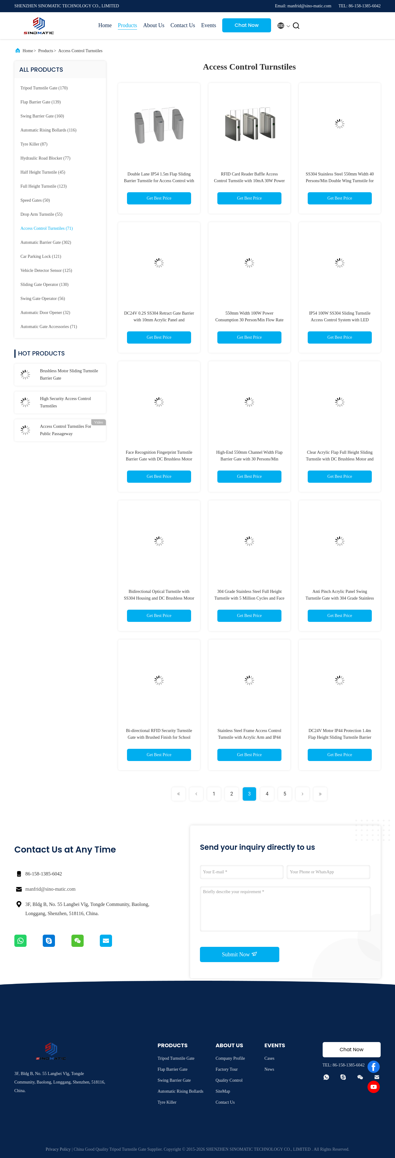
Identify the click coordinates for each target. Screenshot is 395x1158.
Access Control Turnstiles (80, 51)
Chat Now (247, 25)
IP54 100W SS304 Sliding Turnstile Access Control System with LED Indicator (339, 320)
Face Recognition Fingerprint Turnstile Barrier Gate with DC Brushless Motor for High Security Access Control (159, 459)
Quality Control (229, 1080)
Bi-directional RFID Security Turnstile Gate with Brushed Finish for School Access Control (159, 737)
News (269, 1069)
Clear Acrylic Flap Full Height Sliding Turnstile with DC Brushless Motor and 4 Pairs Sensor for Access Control (340, 459)
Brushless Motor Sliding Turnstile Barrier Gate (69, 375)
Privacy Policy (58, 1149)
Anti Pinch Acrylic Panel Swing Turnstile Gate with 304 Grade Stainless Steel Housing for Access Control (340, 598)
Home (105, 25)
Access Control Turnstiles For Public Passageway (65, 430)
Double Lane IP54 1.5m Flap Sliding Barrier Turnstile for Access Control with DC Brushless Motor (159, 181)
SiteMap (223, 1091)
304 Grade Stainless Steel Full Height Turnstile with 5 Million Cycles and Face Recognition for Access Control (249, 598)
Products (127, 25)
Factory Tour (226, 1069)
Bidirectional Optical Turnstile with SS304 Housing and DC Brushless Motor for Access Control (159, 598)
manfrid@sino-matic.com (50, 889)
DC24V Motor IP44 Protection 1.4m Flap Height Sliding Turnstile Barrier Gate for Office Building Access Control (339, 737)
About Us (154, 25)
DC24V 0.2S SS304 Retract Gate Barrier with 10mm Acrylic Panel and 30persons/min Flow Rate (159, 320)
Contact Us (183, 25)
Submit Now (239, 954)
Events (208, 25)
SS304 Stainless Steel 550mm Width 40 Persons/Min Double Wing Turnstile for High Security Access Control (340, 181)
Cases (269, 1058)
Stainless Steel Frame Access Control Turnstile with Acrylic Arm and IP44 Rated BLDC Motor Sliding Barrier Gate (249, 737)
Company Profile (230, 1058)
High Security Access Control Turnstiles (65, 402)
